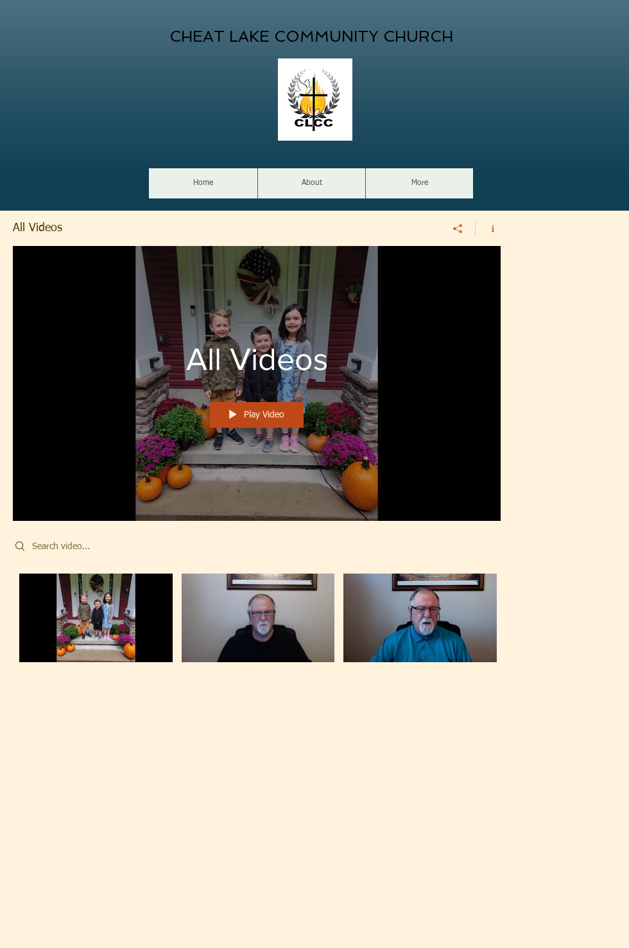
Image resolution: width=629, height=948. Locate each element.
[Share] (458, 228)
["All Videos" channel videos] (256, 627)
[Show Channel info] (488, 228)
